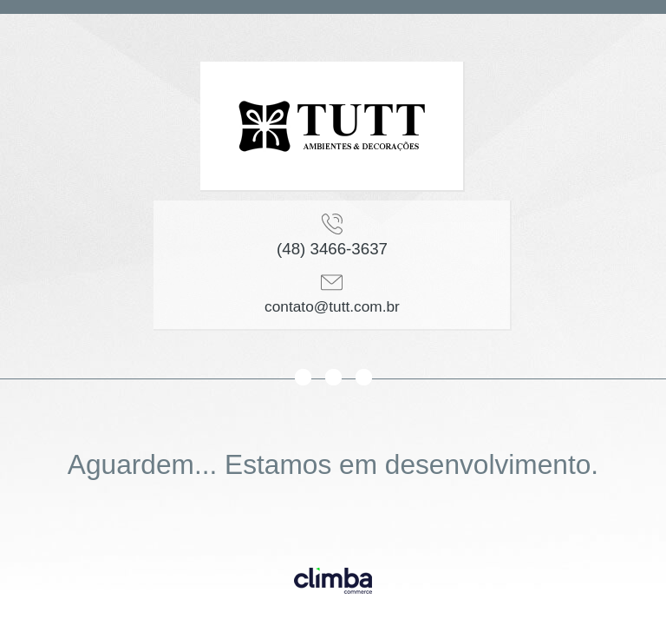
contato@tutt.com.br (332, 306)
